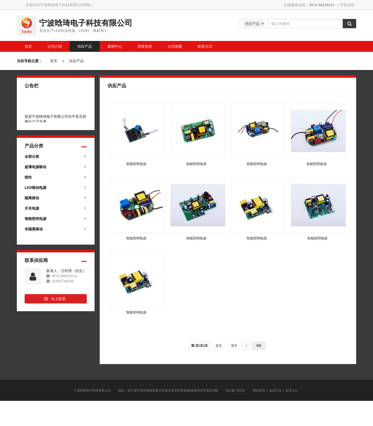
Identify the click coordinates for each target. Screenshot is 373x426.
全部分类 (32, 156)
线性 (28, 177)
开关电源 (32, 208)
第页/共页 (199, 345)
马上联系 (58, 299)
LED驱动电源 (35, 188)
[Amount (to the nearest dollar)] (305, 23)
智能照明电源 (35, 219)
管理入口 (291, 390)
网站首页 (259, 390)
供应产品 (76, 61)
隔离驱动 (32, 198)
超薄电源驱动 (35, 167)
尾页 (234, 345)
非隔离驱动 (34, 229)
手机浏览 (347, 5)
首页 (53, 61)
